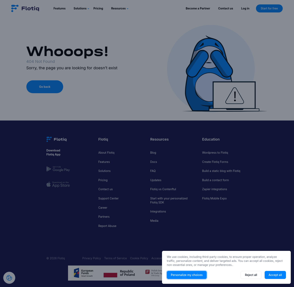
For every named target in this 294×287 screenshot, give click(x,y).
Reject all (251, 275)
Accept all (275, 275)
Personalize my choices (187, 275)
